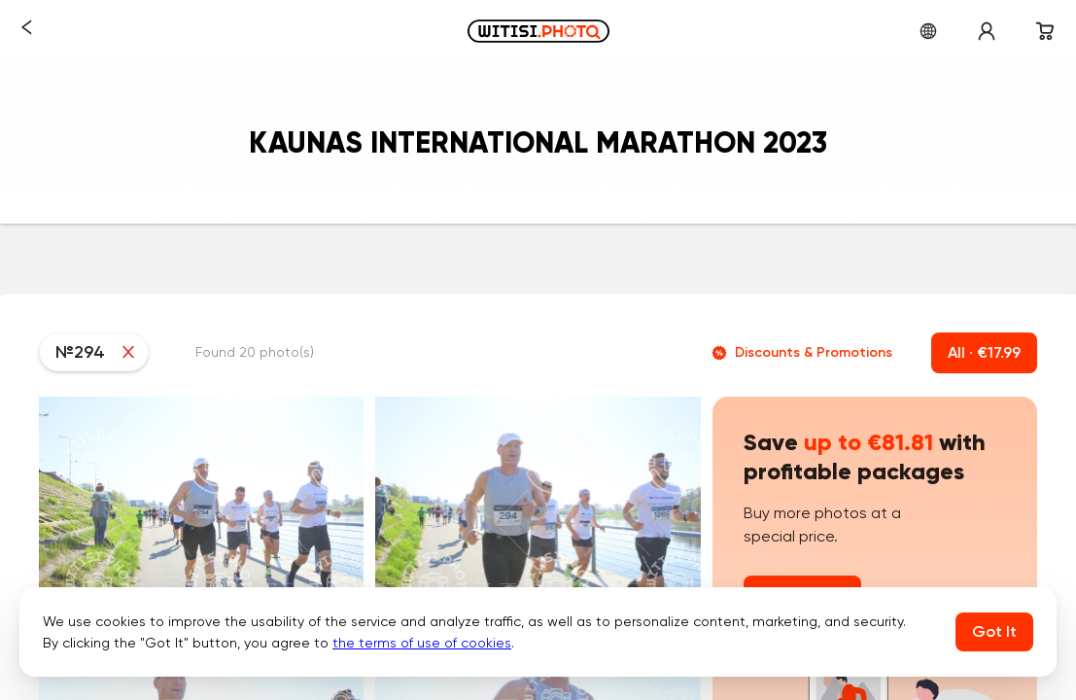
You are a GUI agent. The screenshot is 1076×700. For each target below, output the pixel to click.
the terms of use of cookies (421, 642)
